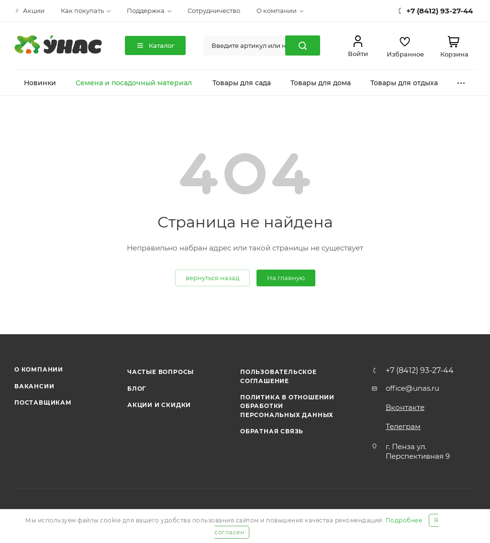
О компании (38, 369)
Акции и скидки (159, 404)
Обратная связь (271, 431)
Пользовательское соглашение (278, 376)
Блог (136, 388)
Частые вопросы (160, 371)
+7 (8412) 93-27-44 (420, 370)
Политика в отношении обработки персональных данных (287, 406)
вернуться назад (212, 278)
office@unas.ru (412, 388)
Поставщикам (43, 402)
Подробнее (404, 520)
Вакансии (34, 386)
